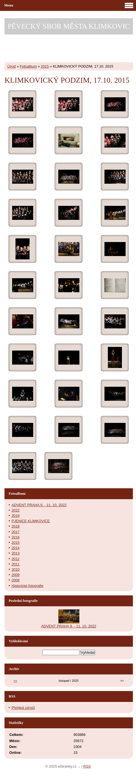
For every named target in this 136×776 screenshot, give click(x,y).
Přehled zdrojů (23, 708)
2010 (15, 569)
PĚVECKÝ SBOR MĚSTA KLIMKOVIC (69, 26)
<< (15, 680)
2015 (45, 66)
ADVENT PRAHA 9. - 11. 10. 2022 (39, 505)
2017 (15, 532)
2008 (15, 580)
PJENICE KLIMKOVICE (31, 521)
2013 (15, 553)
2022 (15, 510)
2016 (15, 537)
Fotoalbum (28, 66)
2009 (15, 575)
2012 (15, 559)
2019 (15, 516)
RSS (87, 766)
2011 (15, 564)
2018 (15, 526)
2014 (15, 548)
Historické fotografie (27, 586)
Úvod (11, 66)
